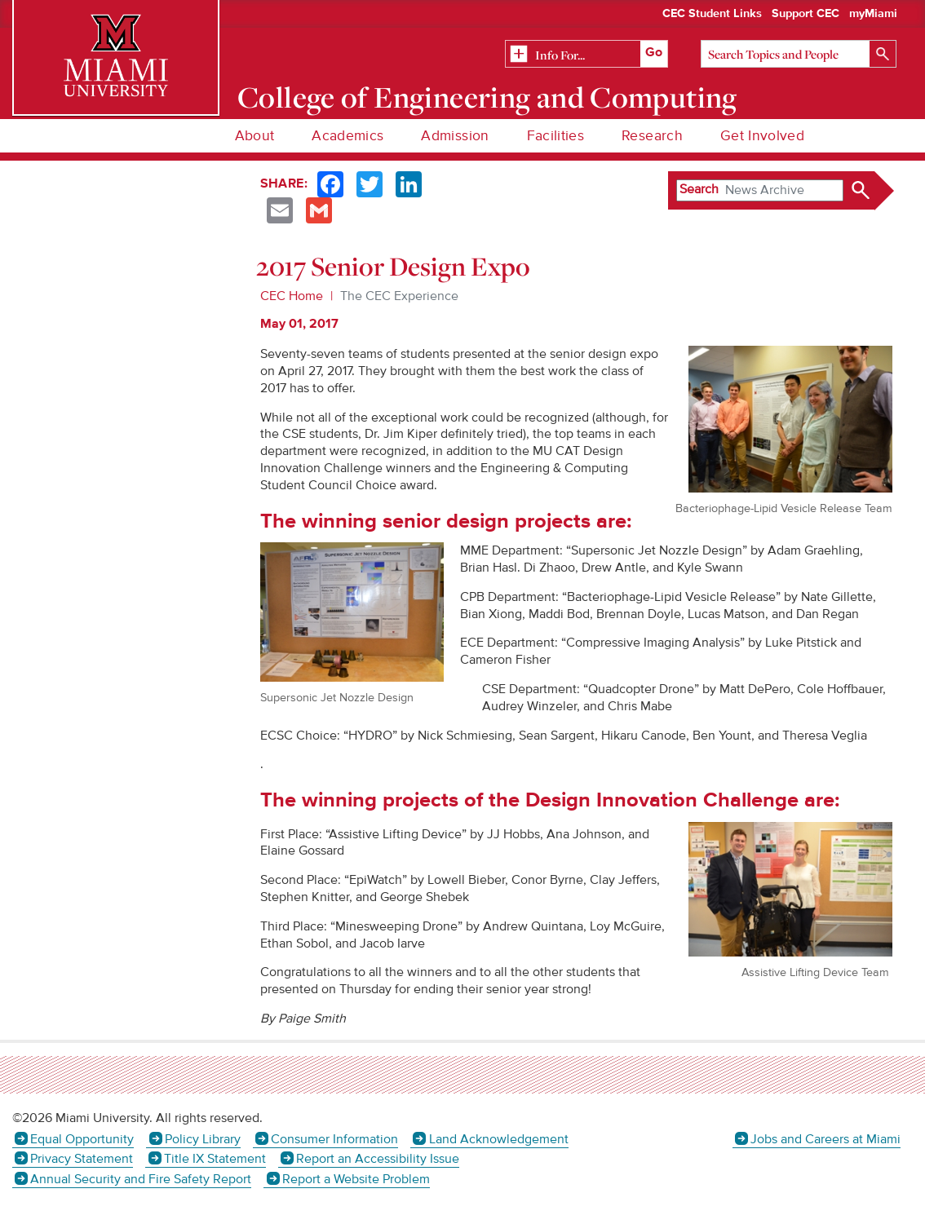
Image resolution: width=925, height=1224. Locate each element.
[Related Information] (586, 54)
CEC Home (291, 296)
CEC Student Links (712, 14)
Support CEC (805, 14)
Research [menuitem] (652, 135)
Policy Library (203, 1139)
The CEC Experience (399, 296)
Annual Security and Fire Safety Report (140, 1179)
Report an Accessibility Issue (377, 1159)
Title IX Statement (215, 1159)
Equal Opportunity (82, 1139)
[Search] (798, 54)
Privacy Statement (81, 1159)
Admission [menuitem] (455, 135)
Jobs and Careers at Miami (825, 1139)
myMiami (873, 14)
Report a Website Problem (356, 1179)
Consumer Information (334, 1139)
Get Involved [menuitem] (762, 135)
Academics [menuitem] (347, 135)
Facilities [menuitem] (556, 135)
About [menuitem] (255, 135)
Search (699, 189)
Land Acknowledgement (499, 1139)
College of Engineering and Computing (487, 97)
